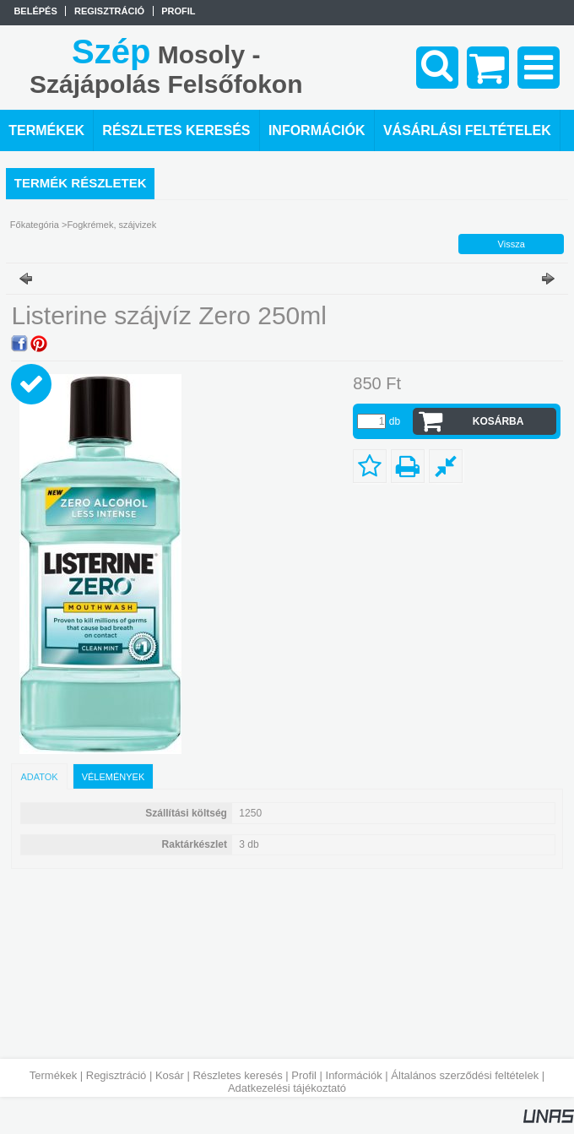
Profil (304, 1075)
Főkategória (34, 225)
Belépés (35, 11)
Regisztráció (116, 1075)
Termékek (53, 1075)
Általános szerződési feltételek (465, 1075)
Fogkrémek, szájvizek (111, 225)
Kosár (169, 1075)
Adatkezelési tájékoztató (287, 1088)
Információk (354, 1075)
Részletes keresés (237, 1075)
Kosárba (498, 421)
